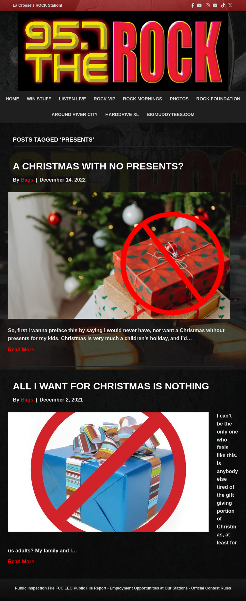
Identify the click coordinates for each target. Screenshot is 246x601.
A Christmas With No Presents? (98, 166)
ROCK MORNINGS (142, 98)
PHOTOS (179, 98)
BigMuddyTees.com (170, 114)
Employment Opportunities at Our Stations (149, 588)
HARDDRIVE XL (122, 114)
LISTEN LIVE (72, 98)
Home (12, 98)
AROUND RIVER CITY (75, 114)
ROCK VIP (104, 98)
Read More (21, 349)
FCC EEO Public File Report (80, 588)
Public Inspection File (34, 588)
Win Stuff (39, 98)
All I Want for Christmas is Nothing (111, 386)
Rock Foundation (218, 98)
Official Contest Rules (211, 588)
